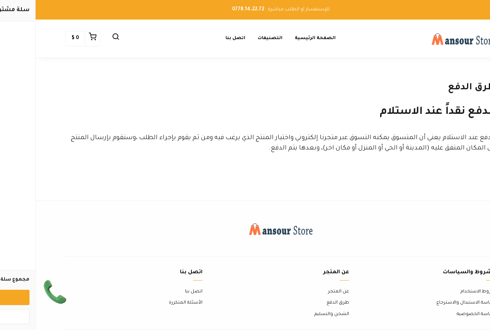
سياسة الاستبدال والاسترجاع (430, 302)
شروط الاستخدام (442, 291)
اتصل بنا (200, 38)
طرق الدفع (302, 302)
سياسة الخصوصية (440, 314)
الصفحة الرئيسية (279, 38)
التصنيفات (234, 38)
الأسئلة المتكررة (150, 302)
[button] (80, 38)
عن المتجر (303, 291)
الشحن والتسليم (296, 314)
